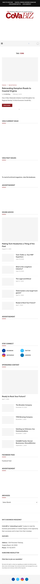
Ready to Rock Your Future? (25, 303)
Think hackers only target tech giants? (27, 292)
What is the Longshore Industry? (24, 268)
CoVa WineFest (27, 4)
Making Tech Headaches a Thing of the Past (18, 245)
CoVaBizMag (6, 94)
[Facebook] (11, 350)
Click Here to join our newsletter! (12, 559)
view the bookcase (29, 177)
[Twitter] (29, 350)
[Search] (34, 43)
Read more (6, 105)
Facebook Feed (6, 461)
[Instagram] (11, 355)
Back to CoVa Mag (8, 2)
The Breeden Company (24, 405)
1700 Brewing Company (24, 417)
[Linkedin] (29, 355)
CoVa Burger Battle (15, 4)
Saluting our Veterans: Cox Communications (25, 430)
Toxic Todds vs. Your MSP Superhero (24, 256)
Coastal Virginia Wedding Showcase (25, 2)
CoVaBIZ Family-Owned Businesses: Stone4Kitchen (25, 442)
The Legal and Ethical (23, 279)
